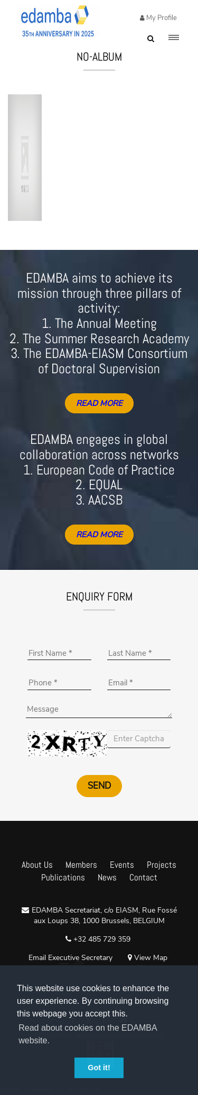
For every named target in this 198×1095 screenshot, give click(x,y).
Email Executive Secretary (70, 958)
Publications (63, 877)
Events (122, 864)
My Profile (161, 18)
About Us (37, 864)
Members (81, 864)
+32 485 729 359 (100, 939)
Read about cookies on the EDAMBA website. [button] (87, 1034)
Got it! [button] (99, 1067)
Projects (161, 864)
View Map (147, 958)
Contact (143, 877)
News (107, 877)
